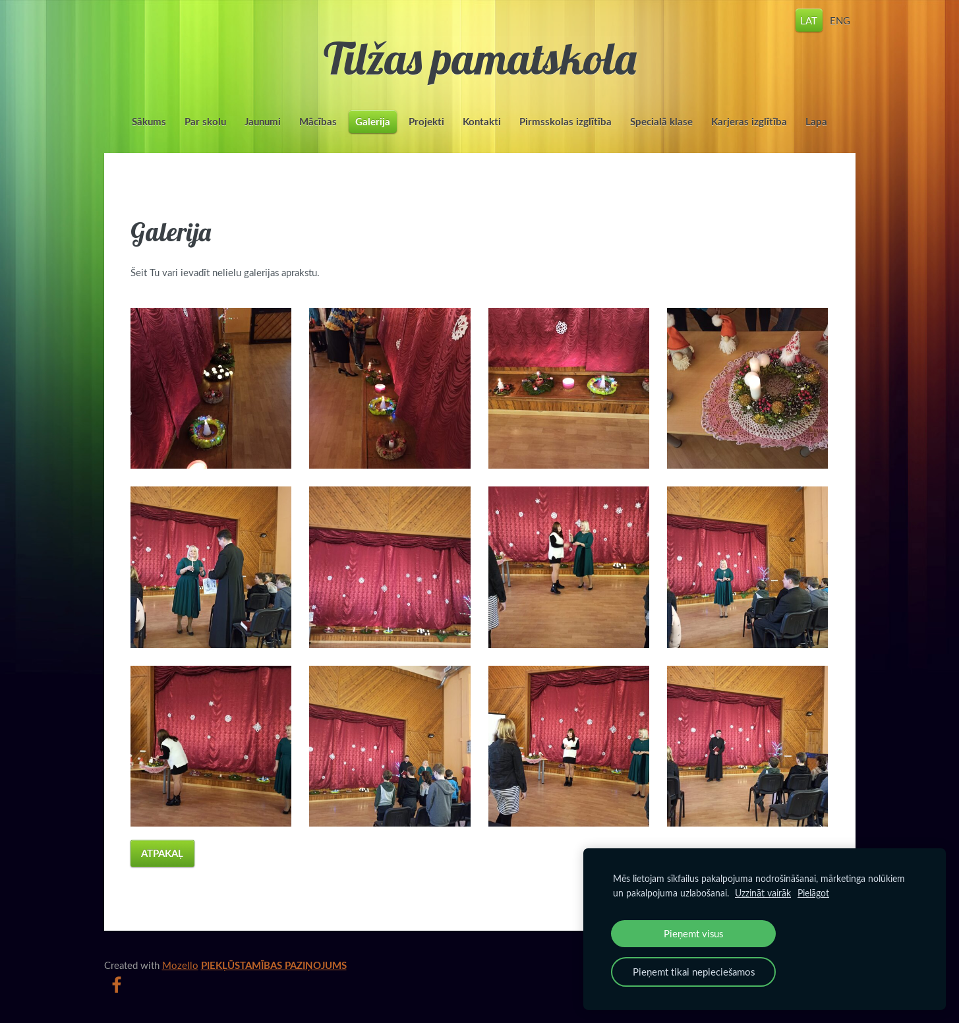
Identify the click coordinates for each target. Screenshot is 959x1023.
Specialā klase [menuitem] (661, 122)
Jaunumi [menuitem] (263, 122)
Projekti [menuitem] (426, 122)
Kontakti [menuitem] (482, 122)
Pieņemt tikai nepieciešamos (694, 971)
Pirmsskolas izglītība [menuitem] (565, 122)
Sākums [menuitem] (149, 122)
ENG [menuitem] (840, 19)
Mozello (180, 965)
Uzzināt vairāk (763, 893)
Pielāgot (813, 893)
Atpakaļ (162, 853)
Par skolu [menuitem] (205, 122)
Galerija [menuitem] (372, 122)
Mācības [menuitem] (318, 122)
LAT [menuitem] (808, 19)
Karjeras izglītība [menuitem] (749, 122)
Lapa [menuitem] (816, 122)
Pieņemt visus (693, 933)
